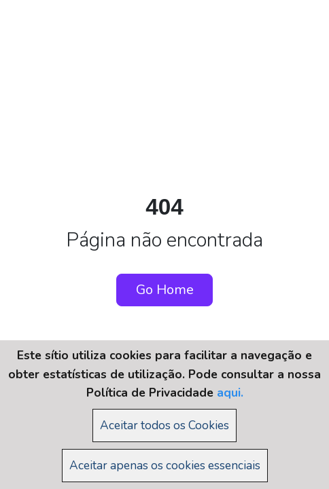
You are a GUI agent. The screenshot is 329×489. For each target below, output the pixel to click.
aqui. (230, 392)
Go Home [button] (165, 289)
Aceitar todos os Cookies (164, 425)
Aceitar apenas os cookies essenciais (164, 465)
